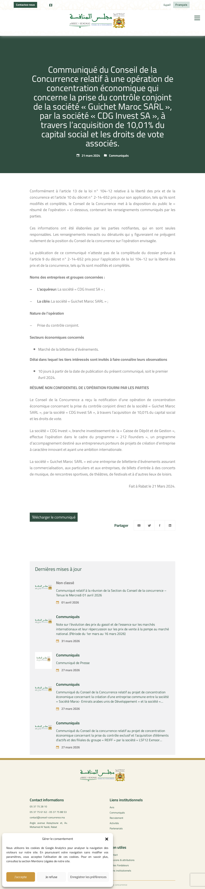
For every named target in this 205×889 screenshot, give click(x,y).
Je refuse (51, 877)
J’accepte (21, 877)
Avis (112, 807)
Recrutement (116, 817)
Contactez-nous (25, 4)
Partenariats (116, 828)
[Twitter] (149, 525)
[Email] (139, 525)
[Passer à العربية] (167, 5)
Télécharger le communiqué (54, 517)
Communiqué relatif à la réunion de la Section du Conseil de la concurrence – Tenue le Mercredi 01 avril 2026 (111, 608)
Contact (114, 854)
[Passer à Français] (181, 5)
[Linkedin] (170, 525)
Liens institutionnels (120, 870)
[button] (107, 839)
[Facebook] (159, 525)
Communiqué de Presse (73, 679)
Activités (114, 823)
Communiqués (119, 155)
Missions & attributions (122, 860)
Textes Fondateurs (119, 865)
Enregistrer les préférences (88, 877)
